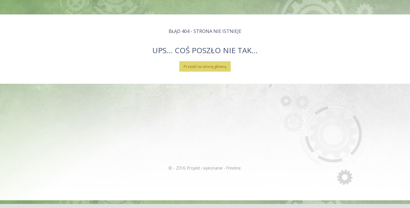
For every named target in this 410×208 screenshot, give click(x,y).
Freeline (233, 168)
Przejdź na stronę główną (205, 66)
